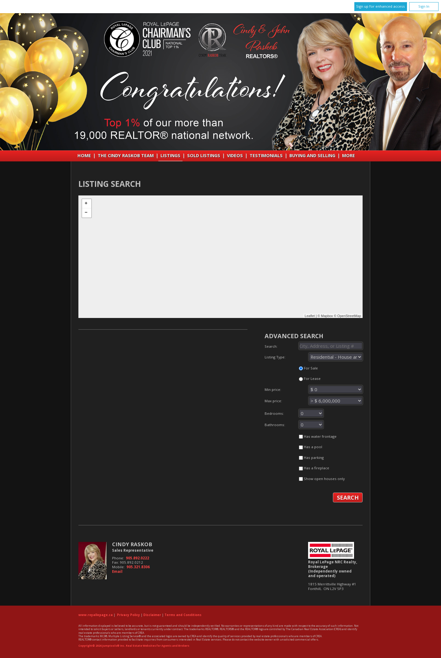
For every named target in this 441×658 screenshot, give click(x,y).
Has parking (311, 457)
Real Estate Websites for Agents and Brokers (157, 646)
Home (84, 155)
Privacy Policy (128, 615)
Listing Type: (314, 357)
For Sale (308, 368)
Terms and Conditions (183, 615)
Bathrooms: (314, 426)
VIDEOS (235, 155)
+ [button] (86, 203)
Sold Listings (203, 155)
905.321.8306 (138, 567)
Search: (314, 346)
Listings (170, 155)
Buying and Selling (312, 155)
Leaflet (310, 316)
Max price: (314, 402)
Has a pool (310, 446)
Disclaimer (152, 615)
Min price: (314, 390)
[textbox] (331, 346)
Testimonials (266, 155)
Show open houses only (322, 478)
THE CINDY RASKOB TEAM (126, 155)
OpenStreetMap (349, 316)
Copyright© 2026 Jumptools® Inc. (101, 646)
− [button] (86, 212)
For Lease (310, 378)
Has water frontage (318, 436)
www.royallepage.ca (95, 615)
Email (117, 571)
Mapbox (327, 316)
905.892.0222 (137, 558)
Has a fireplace (314, 468)
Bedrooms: (314, 414)
